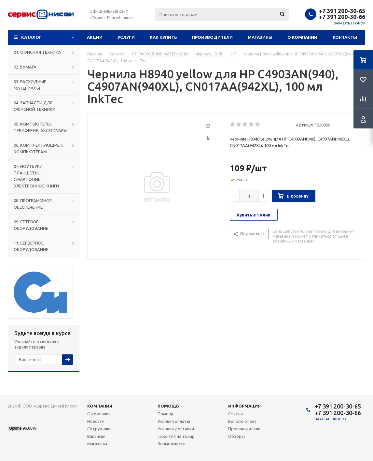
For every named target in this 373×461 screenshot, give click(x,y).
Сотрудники (99, 428)
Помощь (168, 406)
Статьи (235, 413)
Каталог (31, 37)
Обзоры (236, 436)
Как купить (163, 37)
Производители (212, 37)
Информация (244, 406)
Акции (95, 37)
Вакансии (96, 436)
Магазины (260, 37)
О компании (302, 37)
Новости (95, 421)
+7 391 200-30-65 (342, 11)
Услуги (126, 37)
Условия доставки (176, 428)
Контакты (345, 37)
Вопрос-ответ (242, 421)
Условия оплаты (174, 421)
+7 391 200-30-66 (342, 17)
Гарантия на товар (176, 436)
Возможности (172, 443)
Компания (99, 406)
